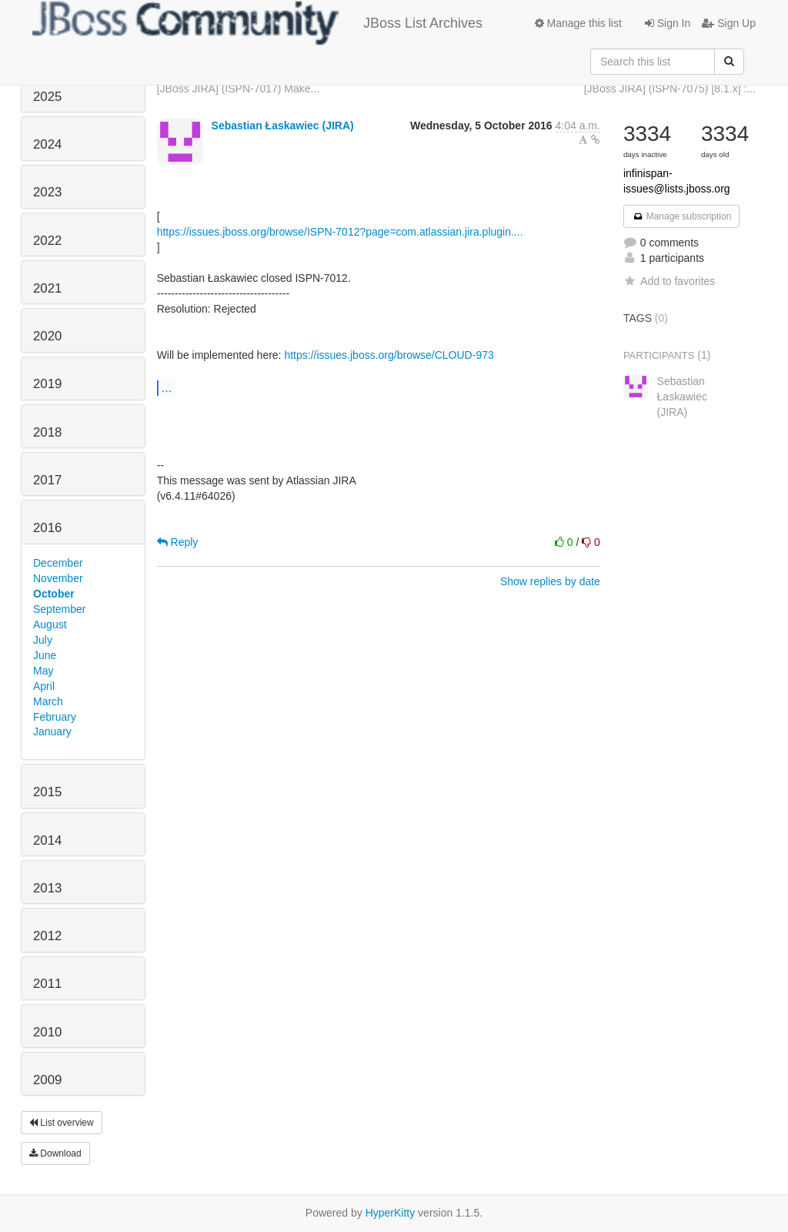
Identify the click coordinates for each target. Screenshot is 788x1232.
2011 (47, 983)
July (42, 640)
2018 (47, 432)
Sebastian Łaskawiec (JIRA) (283, 125)
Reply (178, 542)
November (58, 578)
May (43, 671)
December (58, 563)
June (44, 655)
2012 (47, 936)
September (59, 609)
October (54, 594)
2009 (47, 1080)
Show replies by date (550, 581)
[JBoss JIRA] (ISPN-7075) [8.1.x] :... (670, 88)
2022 (47, 240)
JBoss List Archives (257, 23)
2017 (47, 480)
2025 (47, 96)
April (44, 686)
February (54, 717)
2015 (47, 792)
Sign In (667, 23)
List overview (61, 1122)
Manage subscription (682, 216)
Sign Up (729, 23)
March (48, 701)
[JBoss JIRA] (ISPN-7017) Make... (238, 88)
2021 (47, 288)
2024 (47, 144)
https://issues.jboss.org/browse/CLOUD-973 (388, 355)
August (50, 624)
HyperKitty (391, 1213)
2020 (47, 336)
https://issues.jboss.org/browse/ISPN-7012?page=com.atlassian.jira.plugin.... (340, 232)
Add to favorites (669, 281)
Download (55, 1153)
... (167, 387)
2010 (47, 1032)
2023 (47, 192)
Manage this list (578, 23)
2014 (47, 840)
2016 (47, 528)
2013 (47, 888)
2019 (47, 384)
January (52, 731)
